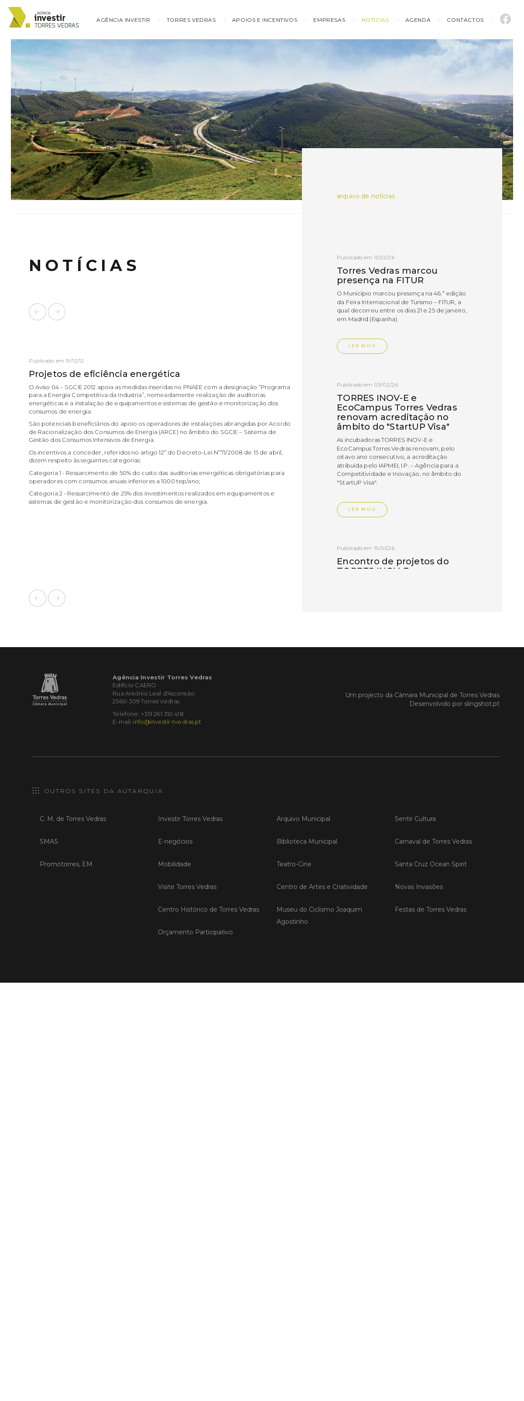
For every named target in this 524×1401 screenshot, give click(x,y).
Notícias (375, 20)
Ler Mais (362, 345)
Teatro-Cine (294, 864)
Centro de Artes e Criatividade (322, 887)
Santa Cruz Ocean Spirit (431, 864)
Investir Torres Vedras (190, 819)
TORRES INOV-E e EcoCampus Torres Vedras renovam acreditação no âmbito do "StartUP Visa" (397, 412)
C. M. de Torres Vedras (73, 819)
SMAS (49, 841)
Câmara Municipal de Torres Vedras (447, 695)
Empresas (329, 20)
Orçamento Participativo (195, 932)
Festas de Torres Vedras (430, 909)
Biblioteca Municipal (307, 841)
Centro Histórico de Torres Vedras (208, 909)
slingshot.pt (482, 704)
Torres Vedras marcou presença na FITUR (387, 275)
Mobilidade (174, 864)
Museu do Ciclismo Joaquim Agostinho (319, 916)
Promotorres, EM (66, 864)
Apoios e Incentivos (264, 20)
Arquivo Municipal (303, 819)
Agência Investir (124, 20)
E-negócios (175, 841)
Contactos (465, 20)
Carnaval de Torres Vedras (433, 841)
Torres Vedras (191, 20)
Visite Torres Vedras (187, 887)
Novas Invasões (419, 887)
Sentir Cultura (415, 819)
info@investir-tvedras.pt (167, 721)
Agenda (418, 20)
